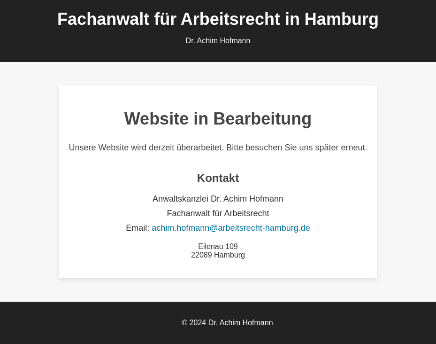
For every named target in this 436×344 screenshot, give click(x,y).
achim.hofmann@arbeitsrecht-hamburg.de (231, 228)
